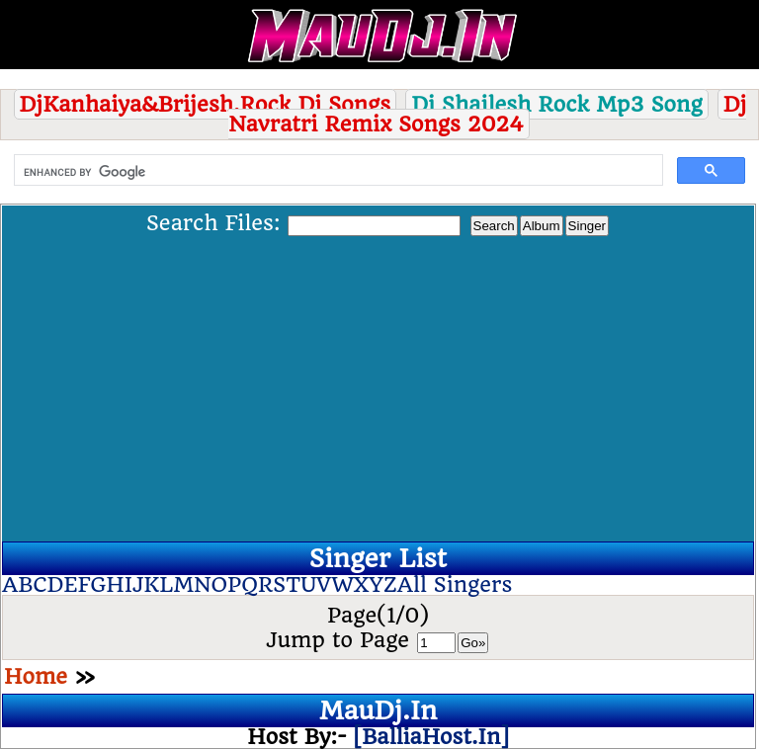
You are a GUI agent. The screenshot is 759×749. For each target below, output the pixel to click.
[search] (336, 172)
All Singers (455, 584)
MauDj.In (378, 710)
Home (35, 676)
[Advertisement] (378, 385)
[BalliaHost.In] (428, 736)
